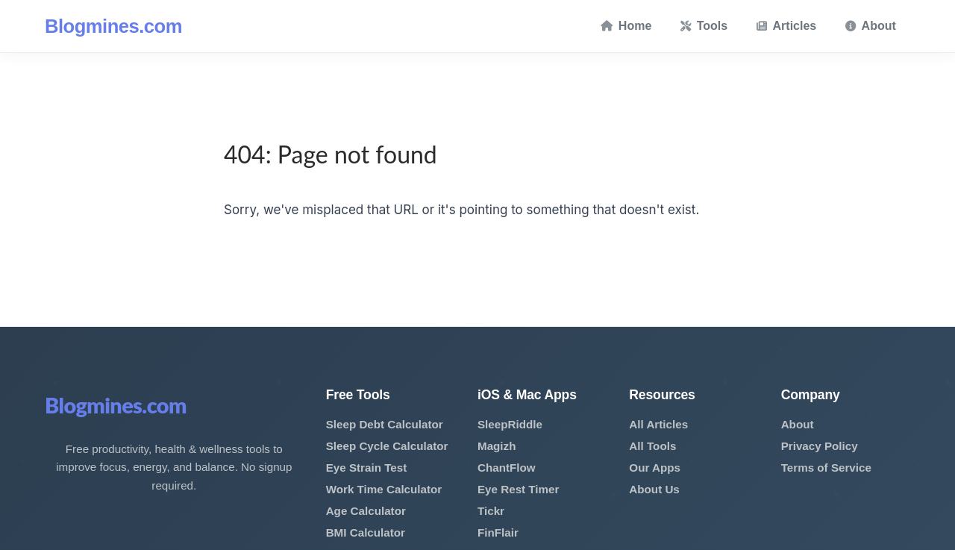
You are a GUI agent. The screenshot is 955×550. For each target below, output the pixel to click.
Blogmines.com (113, 26)
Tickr (491, 510)
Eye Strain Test (366, 467)
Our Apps (654, 467)
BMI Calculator (365, 532)
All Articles (658, 424)
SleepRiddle (510, 424)
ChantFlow (507, 467)
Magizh (497, 446)
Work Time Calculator (384, 489)
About (870, 25)
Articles (787, 25)
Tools (703, 25)
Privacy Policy (819, 446)
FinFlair (498, 532)
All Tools (652, 446)
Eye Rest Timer (518, 489)
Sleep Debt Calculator (384, 424)
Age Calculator (366, 510)
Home (626, 25)
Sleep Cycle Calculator (387, 446)
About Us (654, 489)
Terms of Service (826, 467)
